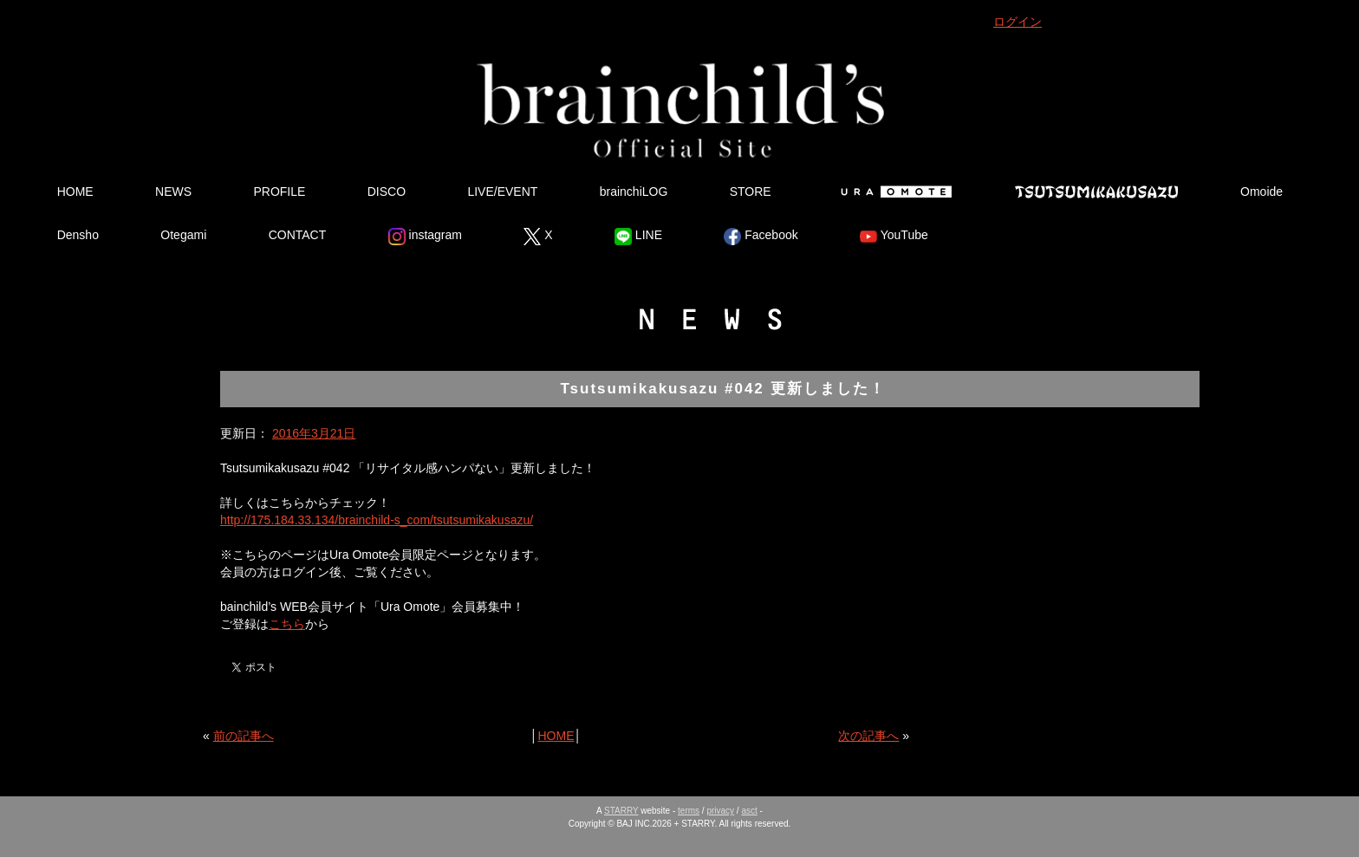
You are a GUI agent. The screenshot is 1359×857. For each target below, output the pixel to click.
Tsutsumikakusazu (1096, 191)
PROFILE (279, 191)
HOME (75, 191)
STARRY (621, 810)
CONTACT (298, 235)
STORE (750, 191)
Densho (78, 235)
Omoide (1261, 191)
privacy (720, 810)
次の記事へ (868, 736)
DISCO (386, 191)
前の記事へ (243, 736)
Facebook (760, 236)
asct (749, 810)
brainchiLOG (634, 191)
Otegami (183, 235)
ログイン (1017, 22)
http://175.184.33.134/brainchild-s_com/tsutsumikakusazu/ (376, 520)
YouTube (894, 236)
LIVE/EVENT (502, 191)
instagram (425, 236)
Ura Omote (893, 191)
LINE (638, 236)
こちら (287, 624)
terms (688, 810)
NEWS (173, 191)
